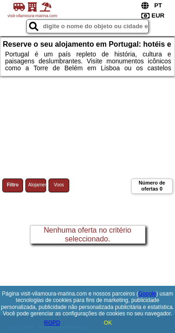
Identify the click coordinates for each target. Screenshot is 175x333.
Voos (59, 184)
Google (148, 293)
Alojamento (37, 184)
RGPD (52, 323)
